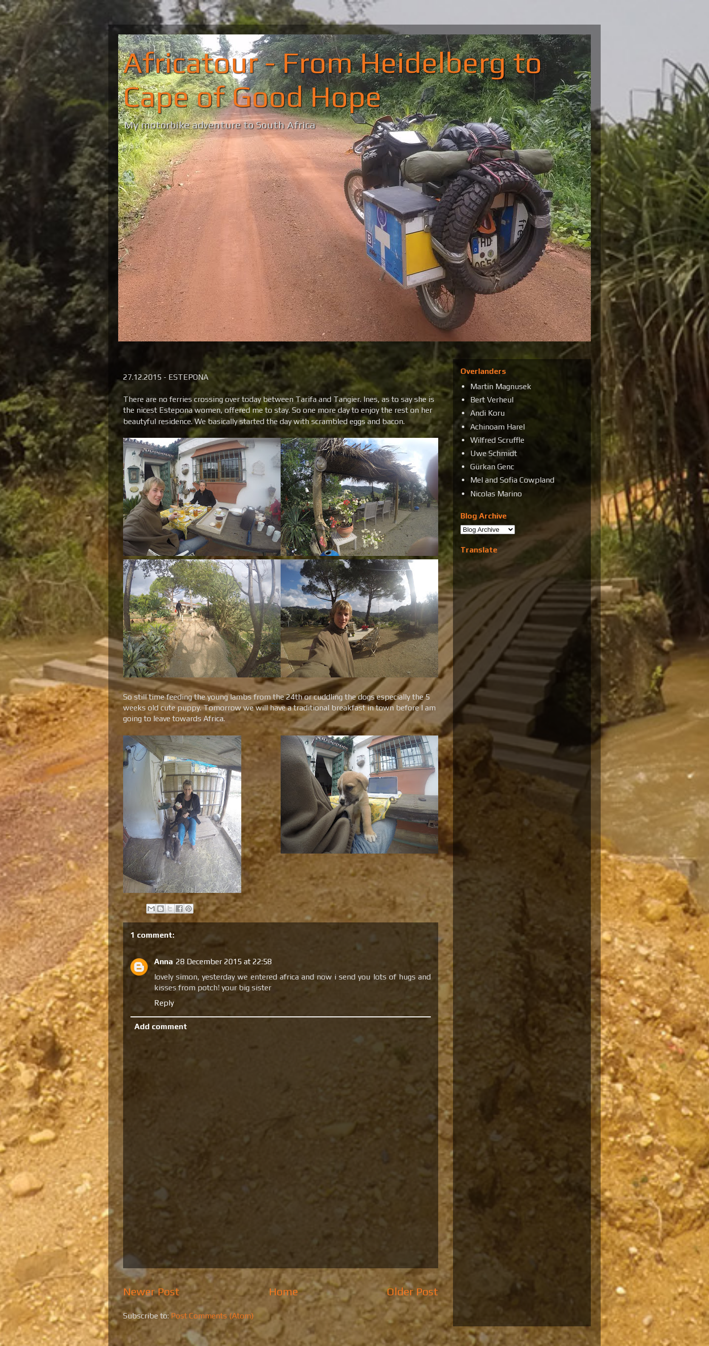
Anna (163, 961)
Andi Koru (487, 413)
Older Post (412, 1291)
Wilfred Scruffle (497, 440)
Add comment (160, 1026)
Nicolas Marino (496, 493)
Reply (164, 1003)
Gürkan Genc (492, 466)
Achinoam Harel (497, 426)
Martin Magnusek (500, 386)
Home (283, 1291)
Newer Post (151, 1291)
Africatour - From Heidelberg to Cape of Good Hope (332, 79)
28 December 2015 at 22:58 (224, 961)
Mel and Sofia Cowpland (512, 480)
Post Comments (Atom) (212, 1315)
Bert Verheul (492, 399)
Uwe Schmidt (493, 453)
